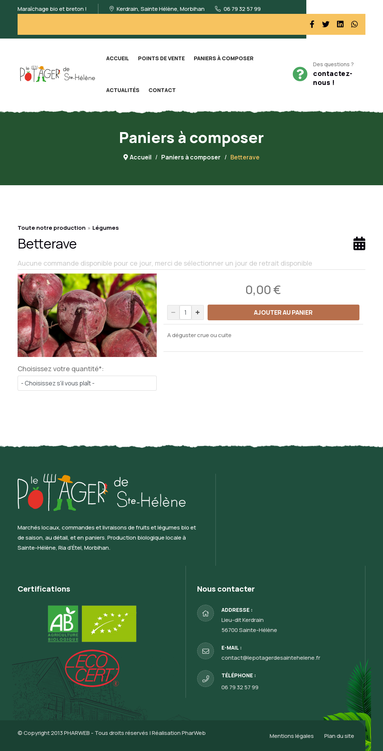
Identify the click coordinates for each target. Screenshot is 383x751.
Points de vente (161, 58)
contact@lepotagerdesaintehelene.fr (270, 658)
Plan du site (339, 736)
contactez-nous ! (333, 78)
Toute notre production (52, 228)
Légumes (105, 228)
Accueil (117, 58)
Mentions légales (292, 736)
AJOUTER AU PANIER (283, 312)
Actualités (123, 90)
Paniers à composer (224, 58)
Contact (162, 90)
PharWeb (194, 733)
